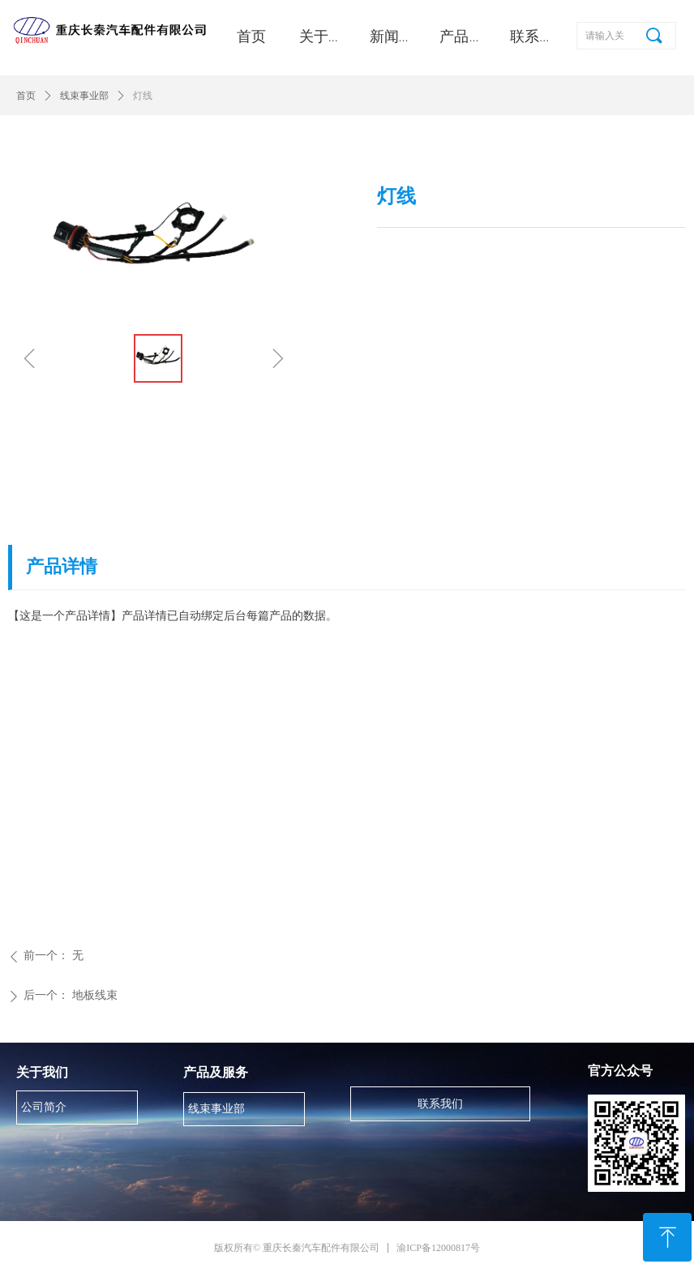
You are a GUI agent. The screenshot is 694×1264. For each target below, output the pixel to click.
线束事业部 (84, 95)
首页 (26, 95)
